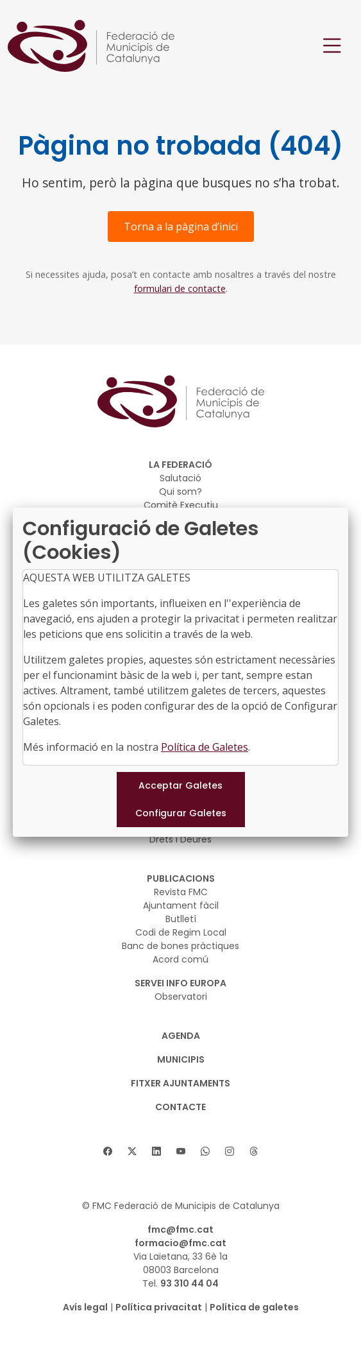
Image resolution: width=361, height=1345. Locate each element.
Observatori (181, 996)
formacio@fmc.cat (180, 1243)
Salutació (180, 478)
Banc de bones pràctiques (180, 945)
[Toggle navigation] (332, 46)
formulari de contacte (180, 288)
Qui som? (180, 491)
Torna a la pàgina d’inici (181, 226)
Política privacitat (158, 1307)
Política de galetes (254, 1307)
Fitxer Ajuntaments (180, 1083)
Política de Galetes (204, 747)
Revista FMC (181, 892)
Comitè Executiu (181, 505)
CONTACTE (180, 1107)
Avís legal (85, 1307)
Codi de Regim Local (180, 932)
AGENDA (181, 1035)
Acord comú (180, 959)
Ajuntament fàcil (181, 905)
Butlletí (180, 918)
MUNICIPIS (181, 1059)
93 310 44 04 (189, 1283)
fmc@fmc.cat (180, 1229)
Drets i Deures (180, 839)
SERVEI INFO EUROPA (180, 983)
